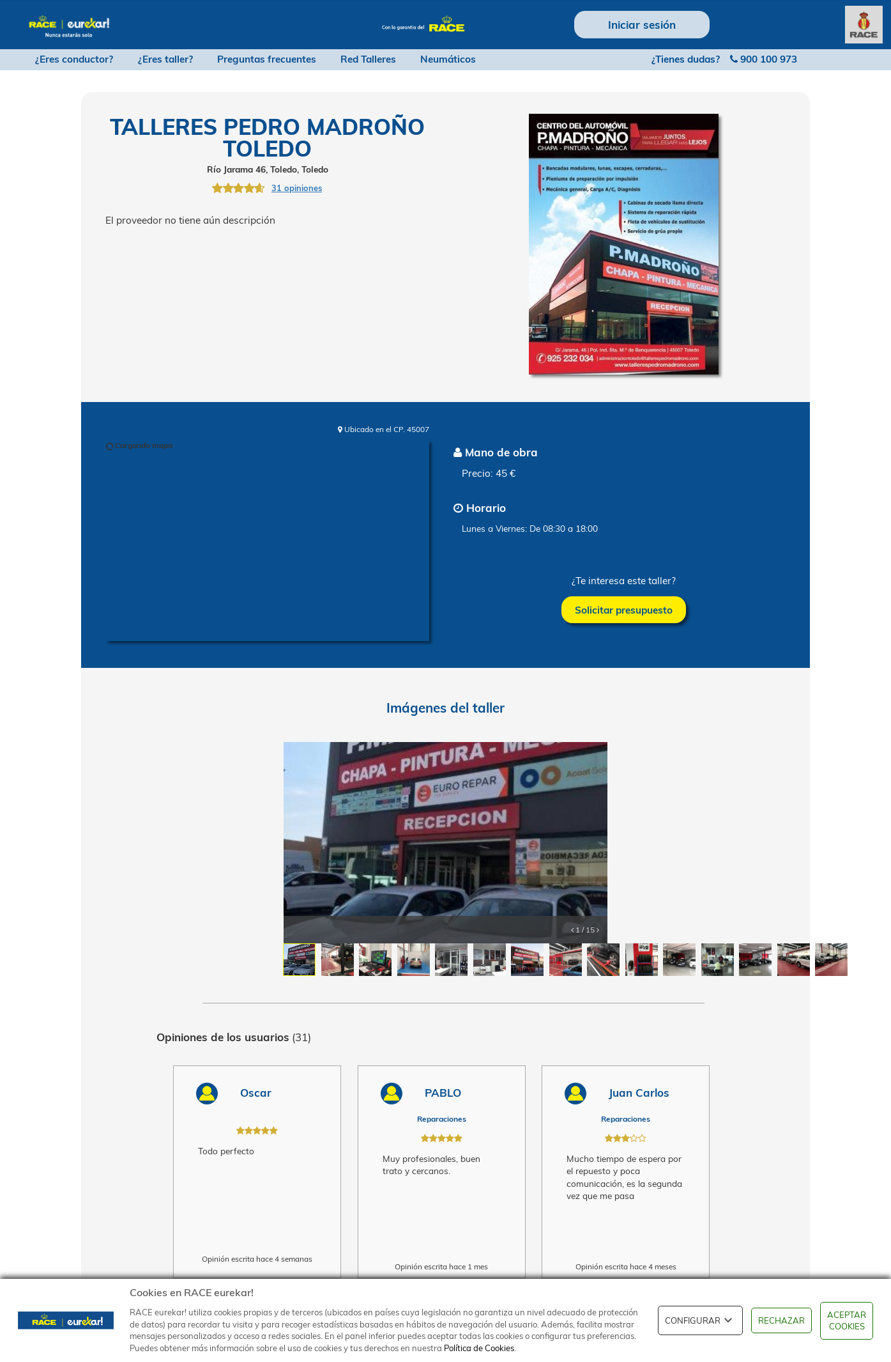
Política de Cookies (479, 1348)
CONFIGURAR (700, 1320)
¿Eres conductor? (74, 59)
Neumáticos (448, 59)
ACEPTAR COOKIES (846, 1321)
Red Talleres (368, 59)
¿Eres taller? (165, 59)
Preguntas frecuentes (266, 59)
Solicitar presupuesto (624, 610)
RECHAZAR (781, 1320)
